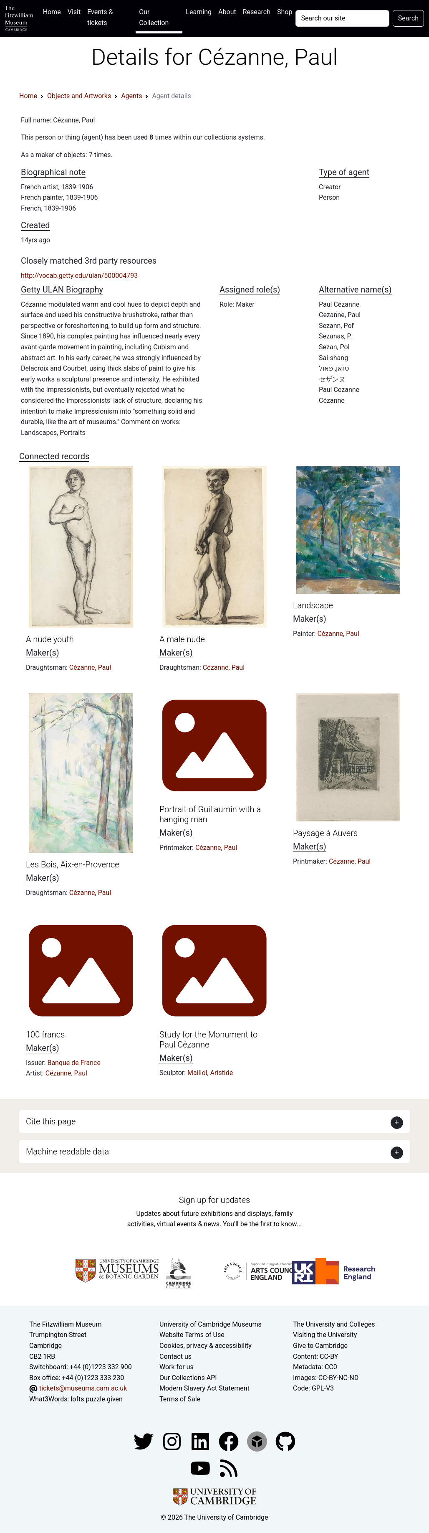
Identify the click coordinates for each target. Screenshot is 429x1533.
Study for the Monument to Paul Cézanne (208, 1040)
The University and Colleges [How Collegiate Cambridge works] (334, 1324)
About (227, 12)
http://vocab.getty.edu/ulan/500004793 (79, 276)
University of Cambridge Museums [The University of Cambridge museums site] (210, 1324)
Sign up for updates (214, 1200)
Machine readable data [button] (67, 1152)
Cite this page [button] (51, 1121)
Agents (131, 96)
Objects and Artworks (79, 96)
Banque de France (74, 1063)
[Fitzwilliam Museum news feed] (228, 1468)
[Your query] (342, 18)
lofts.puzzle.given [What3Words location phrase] (96, 1399)
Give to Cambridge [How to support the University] (320, 1346)
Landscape (313, 605)
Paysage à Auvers (325, 833)
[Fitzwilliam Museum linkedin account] (229, 1441)
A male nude (182, 639)
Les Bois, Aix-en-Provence (72, 864)
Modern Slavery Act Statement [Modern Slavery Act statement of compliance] (204, 1388)
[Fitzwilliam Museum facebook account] (201, 1441)
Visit (74, 12)
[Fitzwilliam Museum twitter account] (144, 1441)
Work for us (176, 1367)
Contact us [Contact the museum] (175, 1356)
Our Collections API (188, 1378)
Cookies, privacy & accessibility (205, 1346)
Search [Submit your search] (408, 18)
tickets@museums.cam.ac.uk (83, 1388)
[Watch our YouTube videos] (201, 1468)
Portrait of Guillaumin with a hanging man (210, 814)
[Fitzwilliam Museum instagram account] (173, 1441)
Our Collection (154, 17)
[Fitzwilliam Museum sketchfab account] (258, 1441)
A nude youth (50, 639)
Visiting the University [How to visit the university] (325, 1335)
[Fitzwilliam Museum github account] (285, 1441)
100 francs (45, 1035)
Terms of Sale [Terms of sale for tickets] (179, 1399)
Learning (199, 12)
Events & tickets (100, 17)
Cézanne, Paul (90, 667)
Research (256, 12)
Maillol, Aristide (210, 1073)
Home (53, 11)
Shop (284, 12)
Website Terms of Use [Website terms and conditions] (192, 1335)
